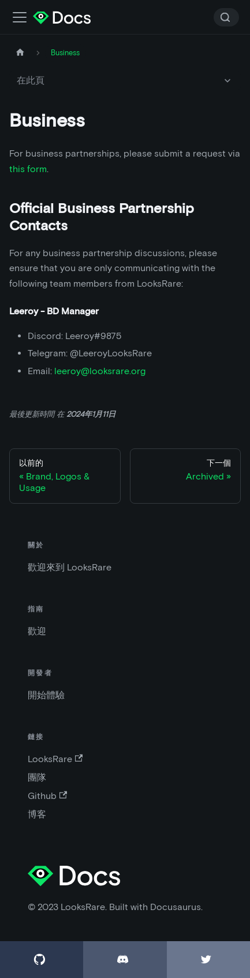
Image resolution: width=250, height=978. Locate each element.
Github (47, 795)
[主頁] (20, 53)
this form (28, 168)
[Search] (226, 17)
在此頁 (30, 80)
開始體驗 (46, 695)
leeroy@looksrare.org (99, 371)
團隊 (37, 777)
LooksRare (55, 759)
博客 (37, 814)
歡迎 (37, 631)
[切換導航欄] (19, 17)
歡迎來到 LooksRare (69, 567)
